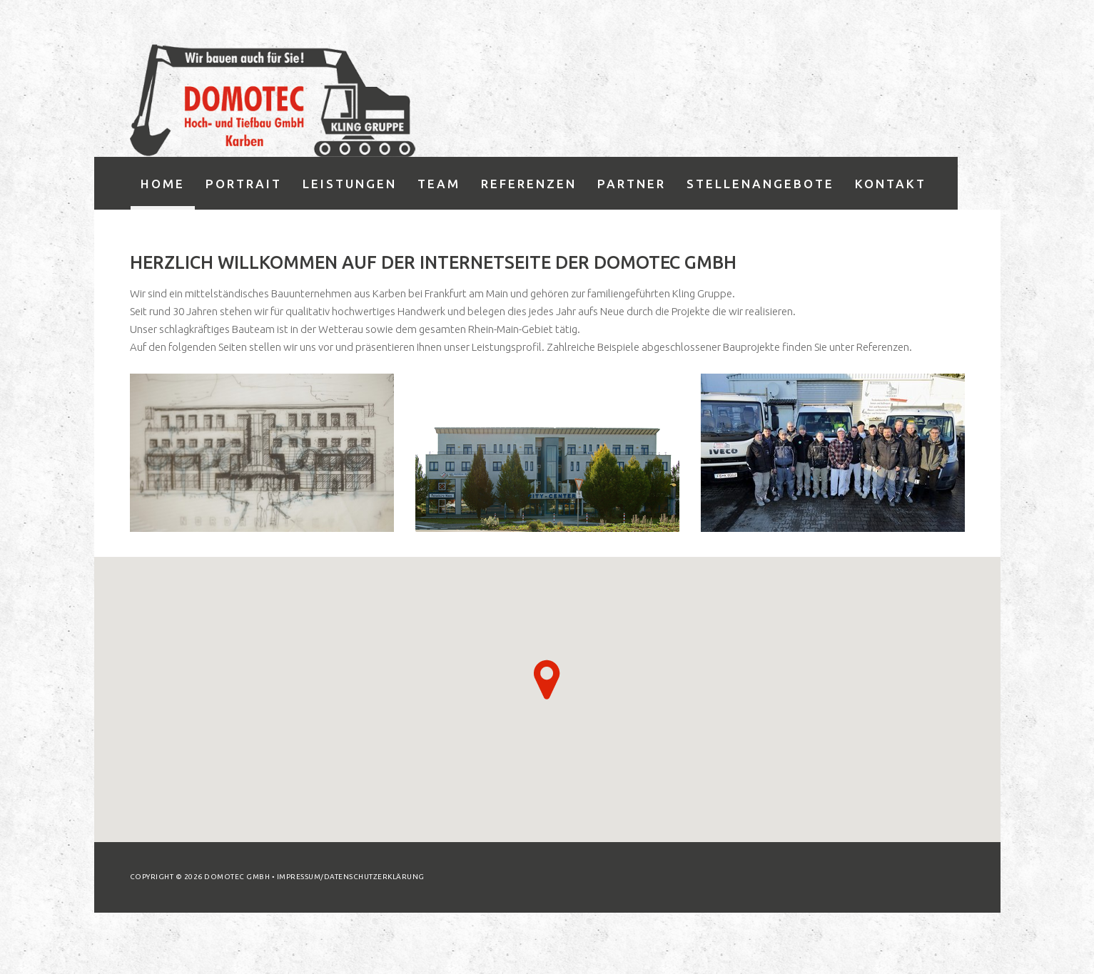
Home (163, 183)
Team (438, 183)
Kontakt (890, 183)
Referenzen (529, 183)
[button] (547, 679)
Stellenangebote (760, 183)
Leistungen (350, 183)
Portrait (244, 183)
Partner (631, 183)
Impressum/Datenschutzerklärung (351, 877)
